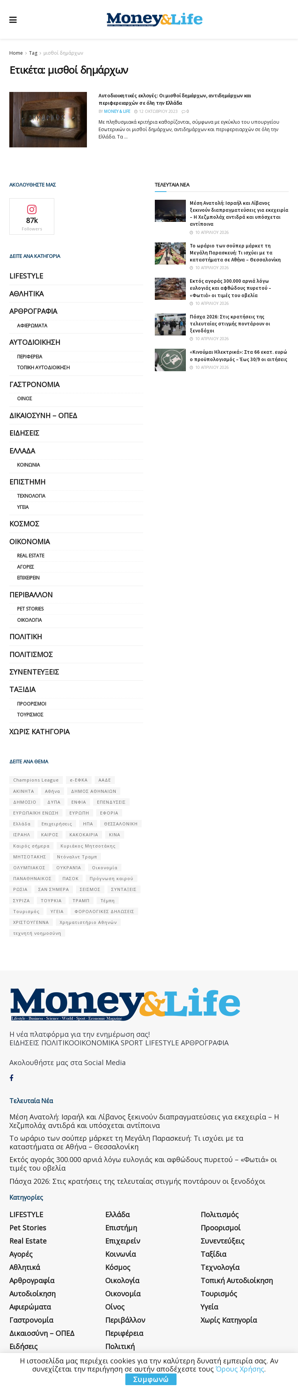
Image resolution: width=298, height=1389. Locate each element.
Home (16, 53)
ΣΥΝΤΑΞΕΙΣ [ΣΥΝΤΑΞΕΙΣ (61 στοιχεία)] (124, 889)
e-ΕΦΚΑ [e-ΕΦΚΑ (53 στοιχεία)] (79, 780)
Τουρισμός (30, 714)
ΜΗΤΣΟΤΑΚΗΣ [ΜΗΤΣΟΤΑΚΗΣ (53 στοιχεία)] (29, 857)
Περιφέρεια (29, 356)
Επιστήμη (27, 481)
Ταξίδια (22, 689)
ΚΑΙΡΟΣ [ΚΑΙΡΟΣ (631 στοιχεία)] (50, 834)
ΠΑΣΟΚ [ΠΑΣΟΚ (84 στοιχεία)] (70, 878)
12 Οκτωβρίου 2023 (156, 111)
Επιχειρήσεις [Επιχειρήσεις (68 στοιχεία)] (57, 824)
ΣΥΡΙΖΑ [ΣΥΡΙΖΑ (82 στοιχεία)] (21, 900)
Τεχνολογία (31, 496)
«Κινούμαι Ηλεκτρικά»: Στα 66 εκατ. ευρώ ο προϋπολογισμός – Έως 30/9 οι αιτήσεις (238, 355)
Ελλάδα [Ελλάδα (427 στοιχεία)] (22, 824)
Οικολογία (29, 620)
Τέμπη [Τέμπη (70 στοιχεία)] (107, 900)
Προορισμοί (31, 704)
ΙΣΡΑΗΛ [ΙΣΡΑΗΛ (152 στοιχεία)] (21, 834)
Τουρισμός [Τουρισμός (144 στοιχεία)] (26, 911)
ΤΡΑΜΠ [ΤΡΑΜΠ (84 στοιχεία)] (81, 900)
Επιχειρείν (28, 577)
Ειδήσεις (24, 433)
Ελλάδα (22, 450)
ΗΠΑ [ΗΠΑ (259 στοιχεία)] (88, 824)
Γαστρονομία (34, 384)
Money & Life (117, 111)
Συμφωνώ (151, 1379)
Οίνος (24, 398)
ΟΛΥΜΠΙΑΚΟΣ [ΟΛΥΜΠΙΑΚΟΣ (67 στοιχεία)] (29, 867)
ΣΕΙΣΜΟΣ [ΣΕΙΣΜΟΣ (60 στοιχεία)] (90, 889)
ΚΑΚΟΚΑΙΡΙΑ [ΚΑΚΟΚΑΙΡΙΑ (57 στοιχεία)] (83, 834)
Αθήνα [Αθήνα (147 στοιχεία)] (52, 791)
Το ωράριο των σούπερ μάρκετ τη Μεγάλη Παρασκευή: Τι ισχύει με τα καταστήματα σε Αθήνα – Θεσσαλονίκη (235, 252)
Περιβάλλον (31, 594)
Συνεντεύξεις (34, 671)
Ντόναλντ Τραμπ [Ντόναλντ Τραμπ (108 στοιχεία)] (77, 857)
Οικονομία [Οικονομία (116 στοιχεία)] (105, 867)
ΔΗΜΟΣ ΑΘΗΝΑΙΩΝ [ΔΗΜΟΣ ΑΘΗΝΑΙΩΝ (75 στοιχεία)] (93, 791)
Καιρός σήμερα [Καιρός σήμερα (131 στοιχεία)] (31, 846)
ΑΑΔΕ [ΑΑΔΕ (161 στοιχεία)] (105, 780)
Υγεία (23, 507)
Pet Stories (30, 608)
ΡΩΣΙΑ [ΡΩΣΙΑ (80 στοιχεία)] (20, 889)
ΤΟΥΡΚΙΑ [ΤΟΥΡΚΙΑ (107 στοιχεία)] (51, 900)
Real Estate (30, 555)
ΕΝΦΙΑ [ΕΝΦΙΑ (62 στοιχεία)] (78, 802)
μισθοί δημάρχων (63, 53)
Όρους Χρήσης (240, 1368)
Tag (33, 53)
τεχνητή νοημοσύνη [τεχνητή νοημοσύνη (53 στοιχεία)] (37, 933)
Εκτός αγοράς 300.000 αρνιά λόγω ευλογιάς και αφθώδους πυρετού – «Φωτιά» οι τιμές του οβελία (230, 288)
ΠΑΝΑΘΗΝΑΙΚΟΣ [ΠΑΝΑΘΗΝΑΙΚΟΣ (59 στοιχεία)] (32, 878)
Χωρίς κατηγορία (39, 731)
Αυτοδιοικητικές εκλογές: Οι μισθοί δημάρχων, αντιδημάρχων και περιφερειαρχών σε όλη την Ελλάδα (175, 99)
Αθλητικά (26, 293)
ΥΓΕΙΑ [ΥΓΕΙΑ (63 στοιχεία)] (57, 911)
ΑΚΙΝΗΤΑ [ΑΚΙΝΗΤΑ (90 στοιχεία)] (23, 791)
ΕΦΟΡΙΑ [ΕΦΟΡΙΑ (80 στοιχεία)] (109, 813)
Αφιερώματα (32, 325)
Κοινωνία (28, 465)
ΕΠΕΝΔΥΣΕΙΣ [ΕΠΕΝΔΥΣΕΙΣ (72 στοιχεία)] (111, 802)
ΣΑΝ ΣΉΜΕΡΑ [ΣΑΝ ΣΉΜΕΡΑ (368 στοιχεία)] (53, 889)
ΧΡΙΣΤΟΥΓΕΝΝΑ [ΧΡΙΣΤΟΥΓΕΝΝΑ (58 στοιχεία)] (31, 922)
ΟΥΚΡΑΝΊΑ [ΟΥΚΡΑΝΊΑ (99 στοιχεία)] (68, 867)
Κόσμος (24, 523)
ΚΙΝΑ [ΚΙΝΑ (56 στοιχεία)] (114, 834)
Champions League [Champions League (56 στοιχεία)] (36, 780)
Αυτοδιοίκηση (34, 342)
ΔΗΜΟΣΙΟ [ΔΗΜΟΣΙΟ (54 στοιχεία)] (24, 802)
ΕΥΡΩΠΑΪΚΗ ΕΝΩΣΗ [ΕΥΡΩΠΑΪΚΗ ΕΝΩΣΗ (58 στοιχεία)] (36, 813)
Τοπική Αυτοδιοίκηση (43, 367)
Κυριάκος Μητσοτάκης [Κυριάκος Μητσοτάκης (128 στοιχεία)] (88, 846)
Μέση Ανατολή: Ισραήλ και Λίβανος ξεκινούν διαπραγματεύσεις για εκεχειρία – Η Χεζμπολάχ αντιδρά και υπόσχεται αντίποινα (239, 214)
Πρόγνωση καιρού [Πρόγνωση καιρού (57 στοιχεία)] (111, 878)
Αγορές (25, 567)
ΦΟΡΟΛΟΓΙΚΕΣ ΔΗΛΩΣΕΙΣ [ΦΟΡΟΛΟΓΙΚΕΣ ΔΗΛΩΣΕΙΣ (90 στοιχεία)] (104, 911)
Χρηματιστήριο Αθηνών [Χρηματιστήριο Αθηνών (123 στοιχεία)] (88, 922)
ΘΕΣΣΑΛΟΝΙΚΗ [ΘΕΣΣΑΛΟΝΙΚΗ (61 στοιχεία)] (121, 824)
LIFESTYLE (26, 275)
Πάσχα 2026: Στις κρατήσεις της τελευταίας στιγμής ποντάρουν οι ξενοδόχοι (230, 323)
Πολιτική (25, 636)
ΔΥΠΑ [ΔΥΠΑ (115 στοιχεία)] (54, 802)
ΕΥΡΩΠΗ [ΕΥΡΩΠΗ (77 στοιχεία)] (79, 813)
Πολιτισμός (31, 654)
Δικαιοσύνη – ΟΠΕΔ (43, 415)
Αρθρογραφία (33, 311)
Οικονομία (29, 541)
